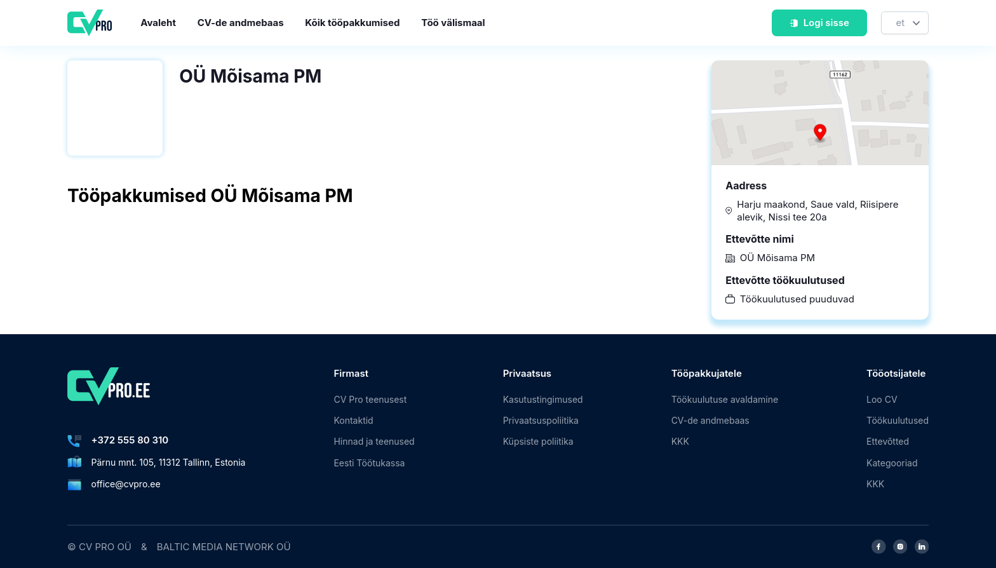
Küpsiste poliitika (538, 441)
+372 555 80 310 (130, 440)
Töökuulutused (897, 420)
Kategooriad (891, 462)
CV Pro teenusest (370, 399)
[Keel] (905, 23)
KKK (680, 441)
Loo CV (881, 399)
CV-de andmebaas (241, 23)
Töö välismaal (453, 23)
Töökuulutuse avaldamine (724, 399)
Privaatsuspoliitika (541, 420)
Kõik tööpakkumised (352, 23)
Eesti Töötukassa (369, 462)
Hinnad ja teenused (373, 441)
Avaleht (158, 23)
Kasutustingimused (543, 399)
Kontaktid (353, 420)
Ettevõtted (887, 441)
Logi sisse (819, 23)
